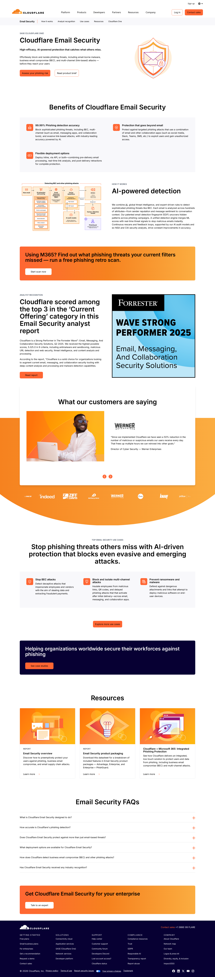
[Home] (28, 12)
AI (126, 204)
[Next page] (110, 477)
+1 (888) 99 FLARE (185, 927)
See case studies (39, 665)
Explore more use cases (107, 624)
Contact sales (194, 12)
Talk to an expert (39, 905)
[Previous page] (104, 477)
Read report (31, 375)
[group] (107, 430)
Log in (177, 12)
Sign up (191, 3)
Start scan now (38, 271)
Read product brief (67, 73)
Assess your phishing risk (35, 73)
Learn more (31, 774)
